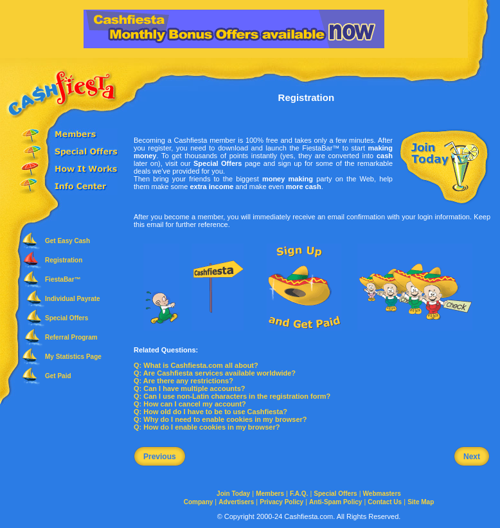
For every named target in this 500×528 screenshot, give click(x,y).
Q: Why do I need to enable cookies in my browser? (220, 419)
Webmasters (382, 493)
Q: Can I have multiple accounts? (190, 388)
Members (270, 493)
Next (471, 456)
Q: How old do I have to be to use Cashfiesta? (210, 411)
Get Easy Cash (67, 240)
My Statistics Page (73, 356)
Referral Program (71, 337)
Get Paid (58, 375)
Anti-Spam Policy (335, 501)
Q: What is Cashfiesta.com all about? (196, 365)
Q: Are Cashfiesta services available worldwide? (215, 373)
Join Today (233, 493)
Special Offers (66, 318)
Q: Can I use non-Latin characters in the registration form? (232, 396)
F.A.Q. (299, 493)
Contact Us (385, 501)
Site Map (420, 501)
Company (198, 501)
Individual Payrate (72, 298)
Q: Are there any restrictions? (183, 381)
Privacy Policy (281, 501)
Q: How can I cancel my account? (190, 404)
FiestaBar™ (63, 279)
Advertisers (236, 501)
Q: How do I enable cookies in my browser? (207, 427)
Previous (159, 456)
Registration (63, 260)
